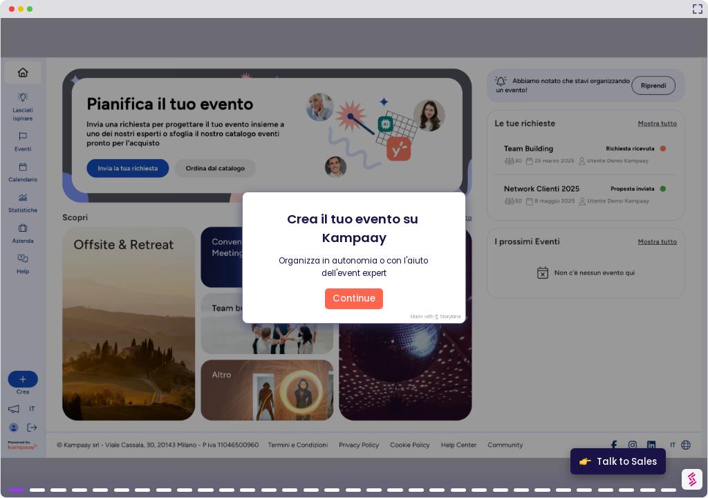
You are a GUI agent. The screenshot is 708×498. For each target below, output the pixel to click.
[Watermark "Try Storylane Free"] (692, 479)
